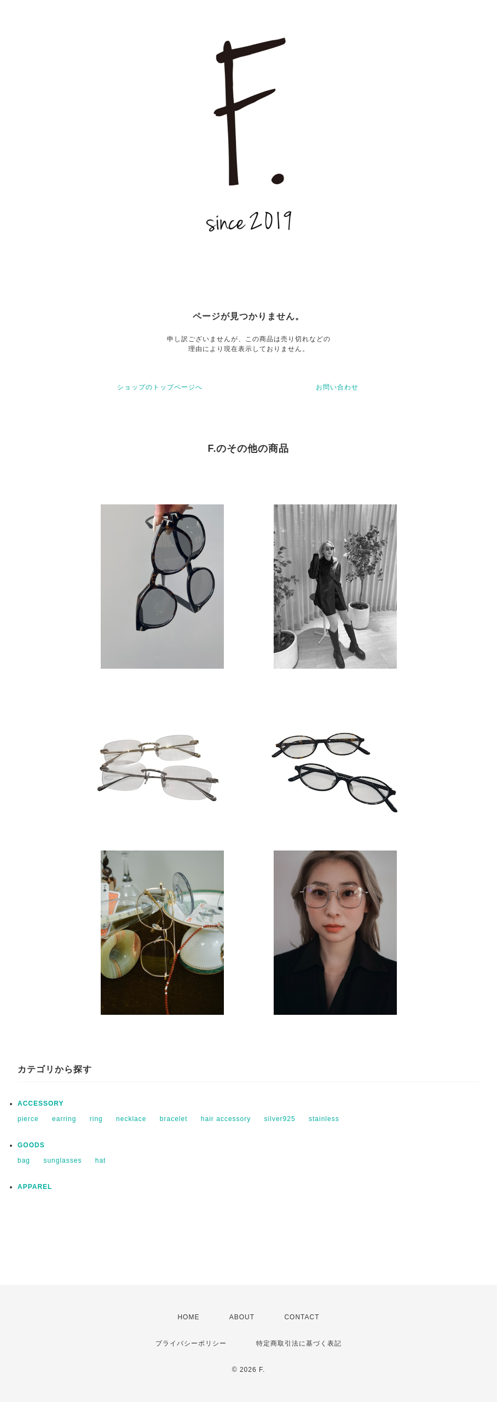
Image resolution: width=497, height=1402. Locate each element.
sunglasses (62, 1160)
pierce (28, 1119)
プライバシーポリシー (191, 1343)
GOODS (31, 1145)
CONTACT (301, 1317)
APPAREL (35, 1187)
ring (96, 1119)
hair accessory (226, 1119)
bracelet (174, 1119)
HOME (188, 1317)
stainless (324, 1119)
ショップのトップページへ (160, 387)
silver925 (280, 1119)
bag (24, 1160)
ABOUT (242, 1317)
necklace (131, 1119)
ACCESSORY (41, 1103)
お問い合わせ (337, 387)
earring (64, 1119)
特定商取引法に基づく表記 (299, 1343)
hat (100, 1160)
